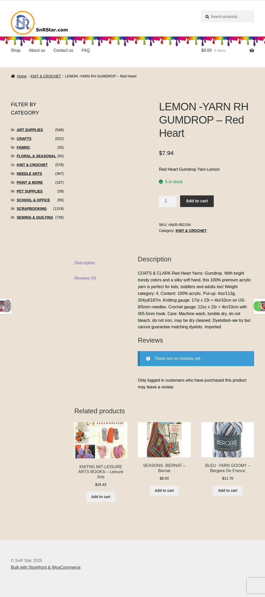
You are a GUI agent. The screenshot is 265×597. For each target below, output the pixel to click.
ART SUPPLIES (30, 130)
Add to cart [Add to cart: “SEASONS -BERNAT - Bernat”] (164, 490)
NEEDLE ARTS (29, 174)
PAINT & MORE (30, 182)
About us (37, 50)
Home (21, 76)
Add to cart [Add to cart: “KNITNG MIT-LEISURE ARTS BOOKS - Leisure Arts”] (100, 497)
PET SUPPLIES (30, 191)
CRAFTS (24, 139)
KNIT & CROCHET (46, 76)
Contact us (63, 50)
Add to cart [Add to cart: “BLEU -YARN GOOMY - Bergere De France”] (227, 490)
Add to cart (197, 201)
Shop (15, 50)
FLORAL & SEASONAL (36, 156)
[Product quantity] (167, 201)
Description (84, 263)
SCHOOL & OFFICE (33, 200)
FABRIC (23, 147)
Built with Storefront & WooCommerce (45, 567)
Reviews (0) (85, 278)
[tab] (100, 263)
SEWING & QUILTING (35, 217)
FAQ (86, 50)
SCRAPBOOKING (32, 209)
